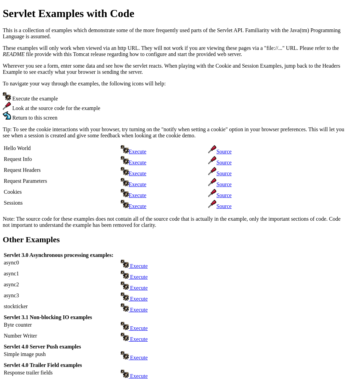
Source (223, 151)
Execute (138, 151)
